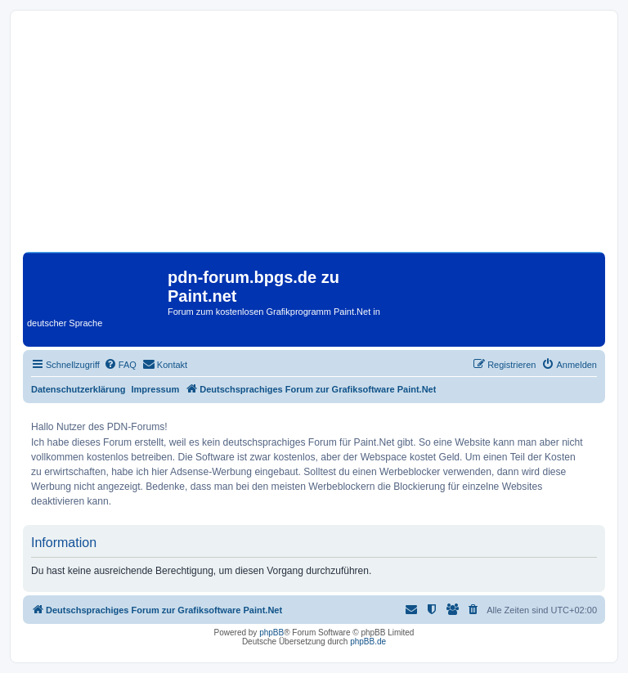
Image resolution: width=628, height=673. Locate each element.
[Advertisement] (314, 137)
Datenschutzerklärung (78, 389)
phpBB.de (368, 641)
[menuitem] (120, 365)
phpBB (271, 632)
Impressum (156, 389)
